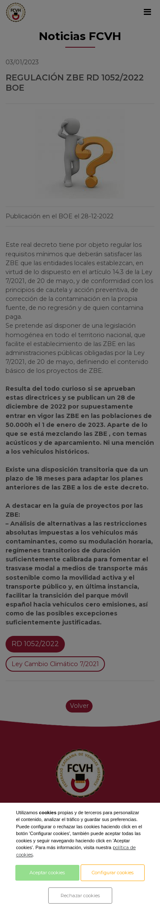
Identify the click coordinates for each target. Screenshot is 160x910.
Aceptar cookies (47, 873)
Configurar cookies (113, 873)
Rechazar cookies (80, 896)
